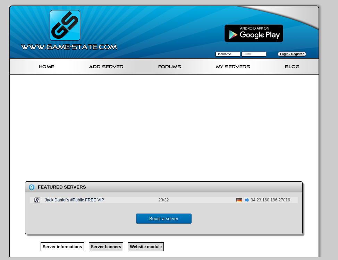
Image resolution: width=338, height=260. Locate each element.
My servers (233, 65)
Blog (292, 65)
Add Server (106, 65)
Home (46, 65)
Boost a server (163, 218)
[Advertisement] (157, 129)
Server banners (106, 246)
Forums (169, 65)
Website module (146, 246)
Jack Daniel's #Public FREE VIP (74, 200)
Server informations (62, 246)
